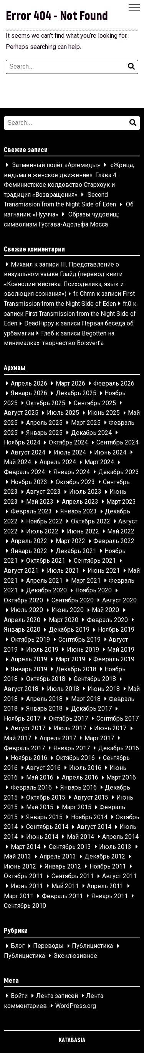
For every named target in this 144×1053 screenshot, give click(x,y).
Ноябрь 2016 (29, 758)
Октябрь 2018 (45, 679)
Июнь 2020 (67, 610)
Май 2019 (120, 649)
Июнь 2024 (110, 452)
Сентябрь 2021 (95, 561)
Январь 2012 (63, 866)
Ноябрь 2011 (107, 866)
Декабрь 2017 (91, 709)
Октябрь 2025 (45, 403)
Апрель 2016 (80, 777)
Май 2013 (17, 856)
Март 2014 (25, 846)
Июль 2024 (70, 452)
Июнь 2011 (27, 886)
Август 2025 (21, 413)
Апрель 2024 (58, 462)
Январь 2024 (71, 472)
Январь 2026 (29, 393)
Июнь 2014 (42, 836)
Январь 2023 (78, 511)
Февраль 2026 (113, 383)
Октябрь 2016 (75, 758)
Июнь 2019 (83, 649)
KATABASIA (72, 1039)
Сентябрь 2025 (95, 403)
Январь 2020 (22, 630)
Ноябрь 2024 (22, 442)
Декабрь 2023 (118, 472)
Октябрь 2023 (75, 482)
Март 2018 (86, 699)
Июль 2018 (63, 688)
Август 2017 (28, 728)
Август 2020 (119, 600)
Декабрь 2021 (76, 551)
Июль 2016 (85, 767)
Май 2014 (80, 836)
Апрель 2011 (105, 886)
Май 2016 (39, 777)
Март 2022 (70, 541)
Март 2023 (121, 501)
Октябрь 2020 (23, 600)
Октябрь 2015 (45, 797)
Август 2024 (28, 452)
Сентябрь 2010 (25, 906)
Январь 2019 (29, 669)
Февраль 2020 (107, 620)
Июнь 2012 (20, 866)
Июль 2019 (42, 649)
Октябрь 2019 (30, 639)
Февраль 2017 (24, 748)
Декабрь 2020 (46, 590)
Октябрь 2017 (68, 718)
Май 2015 (39, 807)
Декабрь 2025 (76, 393)
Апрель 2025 (44, 422)
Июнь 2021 (104, 570)
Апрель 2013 (58, 856)
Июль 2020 (27, 610)
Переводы (48, 946)
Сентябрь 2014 (47, 827)
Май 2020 (105, 610)
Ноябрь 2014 (89, 817)
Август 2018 (21, 688)
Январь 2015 (44, 817)
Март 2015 (76, 807)
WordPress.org (75, 1005)
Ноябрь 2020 (93, 590)
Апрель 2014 (120, 836)
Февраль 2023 (31, 511)
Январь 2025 (44, 432)
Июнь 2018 (104, 688)
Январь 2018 (44, 709)
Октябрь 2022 (90, 521)
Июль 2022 (42, 531)
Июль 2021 (63, 570)
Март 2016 (121, 777)
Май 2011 (65, 886)
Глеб (47, 333)
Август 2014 (94, 827)
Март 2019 (70, 659)
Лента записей (57, 995)
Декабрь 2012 (104, 856)
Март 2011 (18, 896)
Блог (18, 946)
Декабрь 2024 (91, 432)
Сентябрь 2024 (117, 442)
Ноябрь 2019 (116, 630)
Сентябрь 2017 (117, 718)
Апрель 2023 (80, 501)
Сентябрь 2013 (70, 846)
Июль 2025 (63, 413)
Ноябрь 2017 (22, 718)
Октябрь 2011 (23, 876)
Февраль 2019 (113, 659)
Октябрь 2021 (45, 561)
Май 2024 (17, 462)
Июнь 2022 (83, 531)
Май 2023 (39, 501)
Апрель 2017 (58, 738)
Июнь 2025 (104, 413)
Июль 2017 (70, 728)
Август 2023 (43, 492)
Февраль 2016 (31, 787)
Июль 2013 (115, 846)
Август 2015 (91, 797)
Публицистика (92, 946)
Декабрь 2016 (118, 748)
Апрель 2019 (29, 659)
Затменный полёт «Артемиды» (56, 165)
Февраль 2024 (24, 472)
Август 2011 (119, 876)
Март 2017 (99, 738)
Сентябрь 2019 (79, 639)
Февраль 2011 (62, 896)
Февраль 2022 (113, 541)
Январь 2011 (109, 896)
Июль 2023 (85, 492)
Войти (19, 995)
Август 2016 (43, 767)
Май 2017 (17, 738)
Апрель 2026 (29, 383)
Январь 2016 (78, 787)
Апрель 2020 (22, 620)
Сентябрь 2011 (72, 876)
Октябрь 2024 (68, 442)
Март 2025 (86, 422)
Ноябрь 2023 (29, 482)
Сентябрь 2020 (72, 600)
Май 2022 (120, 531)
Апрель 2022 (29, 541)
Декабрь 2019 (69, 630)
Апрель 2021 (44, 580)
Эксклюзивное (75, 955)
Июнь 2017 (110, 728)
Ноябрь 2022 (44, 521)
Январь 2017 (71, 748)
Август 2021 (21, 570)
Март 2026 (70, 383)
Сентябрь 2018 (95, 679)
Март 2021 (86, 580)
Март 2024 (99, 462)
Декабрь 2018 (76, 669)
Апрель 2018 (44, 699)
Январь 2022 (29, 551)
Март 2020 (63, 620)
